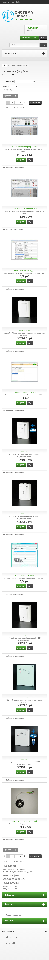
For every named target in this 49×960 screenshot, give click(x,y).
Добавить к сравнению (15, 168)
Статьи (10, 942)
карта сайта (15, 2)
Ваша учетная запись (29, 37)
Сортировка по (8, 81)
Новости (11, 937)
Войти (43, 37)
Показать (5, 86)
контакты (5, 2)
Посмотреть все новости (15, 915)
